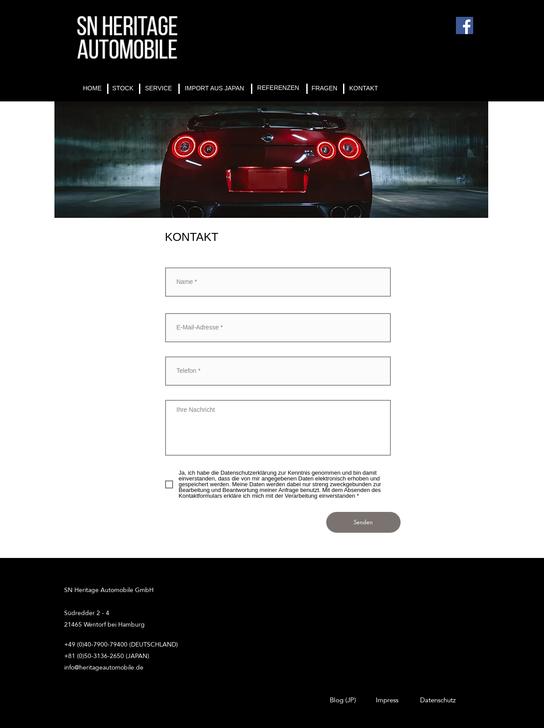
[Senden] (363, 522)
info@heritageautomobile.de (103, 667)
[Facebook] (464, 25)
